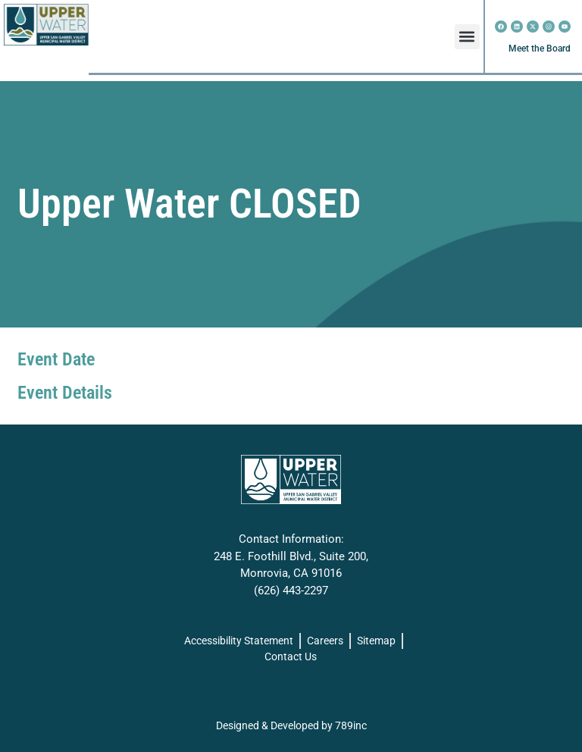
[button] (467, 36)
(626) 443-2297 (291, 590)
